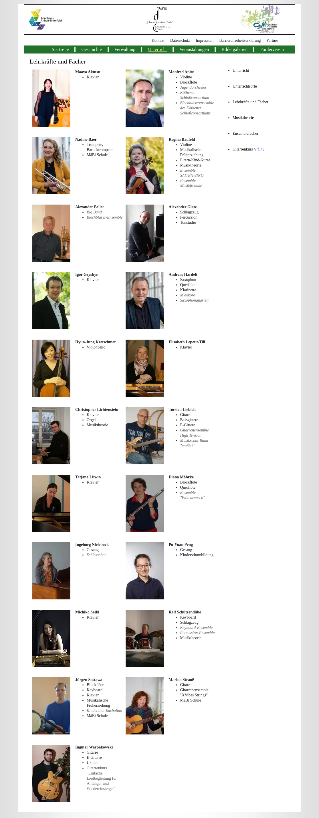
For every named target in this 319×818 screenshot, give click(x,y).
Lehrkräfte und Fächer (250, 102)
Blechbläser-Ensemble (105, 217)
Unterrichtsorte (245, 86)
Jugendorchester (193, 87)
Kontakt (158, 40)
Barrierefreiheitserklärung (240, 40)
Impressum (204, 40)
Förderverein (272, 49)
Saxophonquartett (194, 300)
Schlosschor (96, 555)
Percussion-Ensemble (197, 633)
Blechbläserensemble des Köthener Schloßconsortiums (197, 108)
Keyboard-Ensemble (196, 627)
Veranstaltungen (194, 49)
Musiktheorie (243, 118)
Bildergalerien (234, 49)
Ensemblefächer (245, 133)
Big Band (94, 212)
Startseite (60, 49)
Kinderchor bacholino (104, 710)
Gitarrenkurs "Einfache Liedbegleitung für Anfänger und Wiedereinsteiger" (102, 778)
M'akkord (187, 295)
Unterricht (157, 49)
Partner (272, 40)
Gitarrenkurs (243, 149)
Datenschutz (180, 40)
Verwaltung (125, 49)
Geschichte (91, 49)
